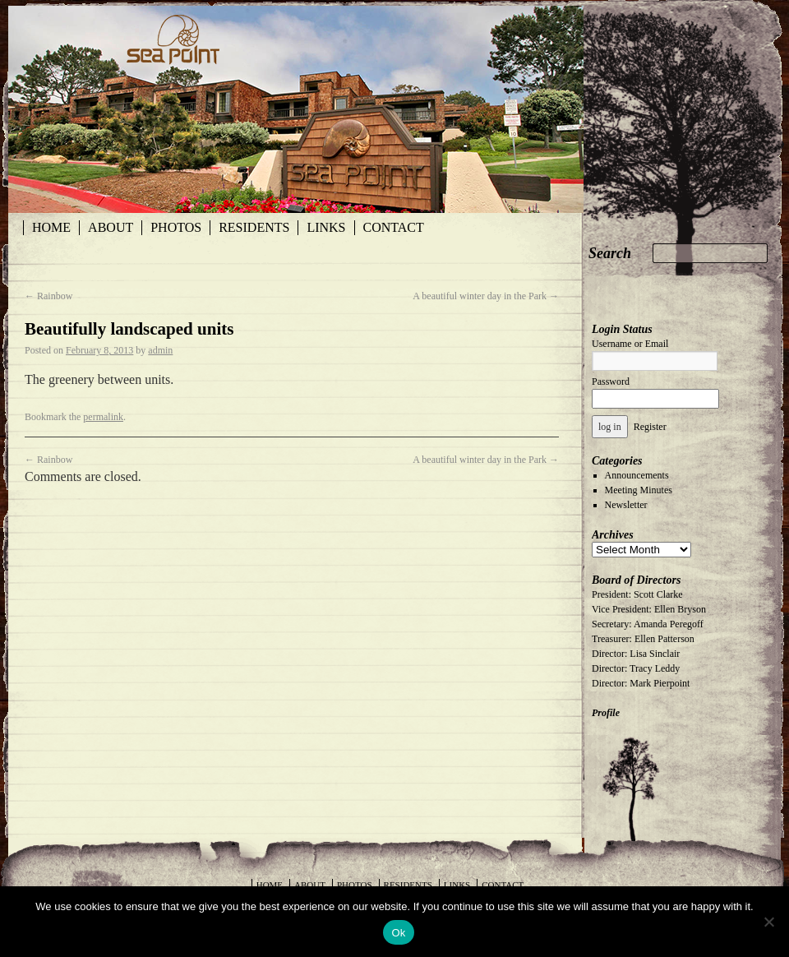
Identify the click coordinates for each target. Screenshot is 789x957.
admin (160, 350)
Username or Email (630, 343)
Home (51, 227)
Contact (393, 227)
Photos (175, 227)
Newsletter (626, 505)
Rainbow (48, 296)
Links (326, 227)
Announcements (637, 475)
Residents (254, 227)
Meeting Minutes (638, 490)
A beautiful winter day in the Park (486, 296)
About (110, 227)
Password (611, 381)
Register (650, 426)
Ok (398, 933)
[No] (768, 921)
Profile (606, 713)
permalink (103, 417)
